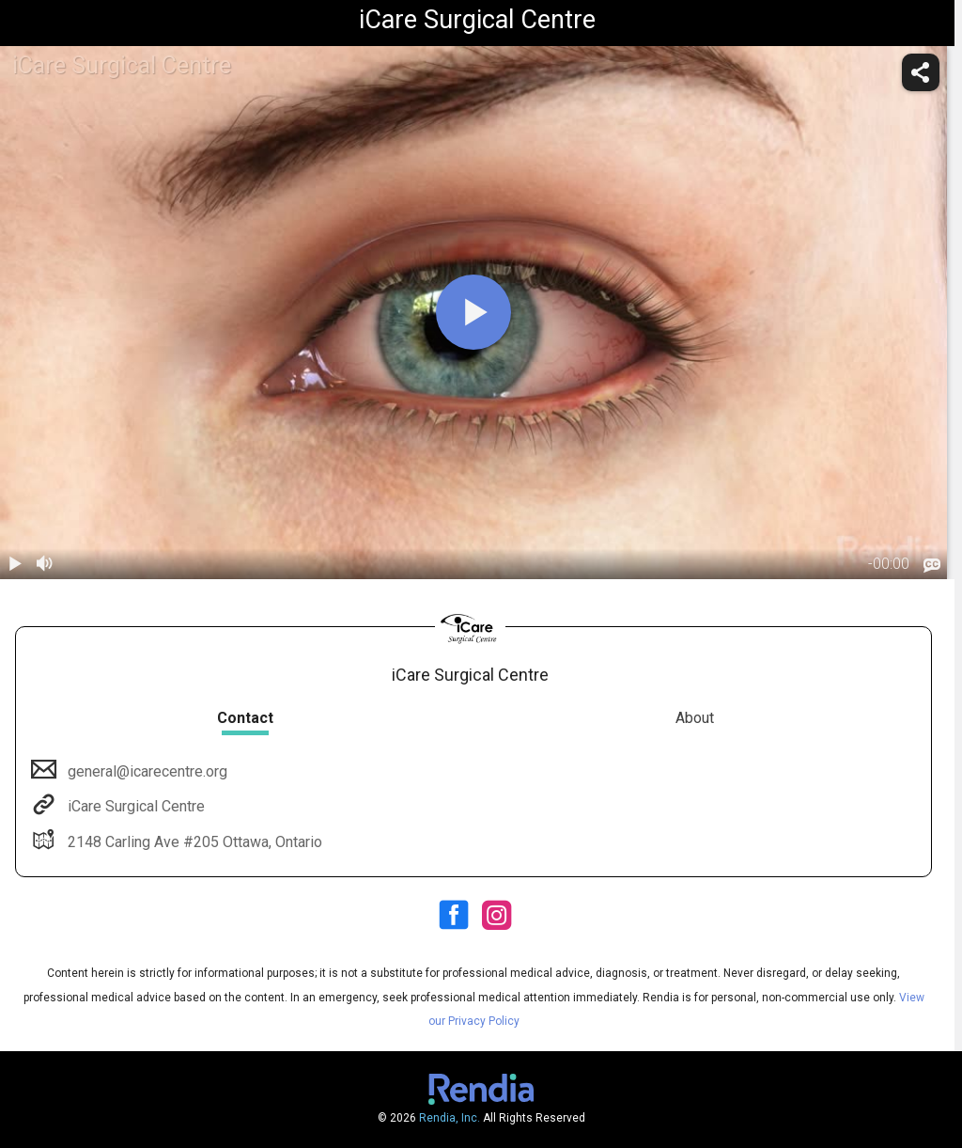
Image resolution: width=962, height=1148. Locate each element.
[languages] (932, 565)
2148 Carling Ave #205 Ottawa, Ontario (193, 842)
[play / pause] (15, 564)
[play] (473, 312)
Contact (245, 718)
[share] (920, 72)
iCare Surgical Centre (134, 806)
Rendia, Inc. (449, 1117)
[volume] (45, 564)
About (694, 718)
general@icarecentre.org (145, 771)
